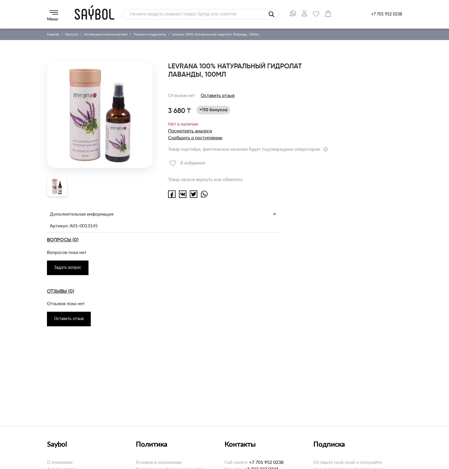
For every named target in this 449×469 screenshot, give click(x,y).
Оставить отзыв (218, 95)
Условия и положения (159, 462)
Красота (71, 34)
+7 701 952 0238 (386, 14)
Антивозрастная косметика (105, 34)
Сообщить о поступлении (195, 138)
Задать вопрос (67, 268)
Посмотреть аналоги (190, 131)
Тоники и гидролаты (149, 34)
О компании (59, 462)
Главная (53, 34)
